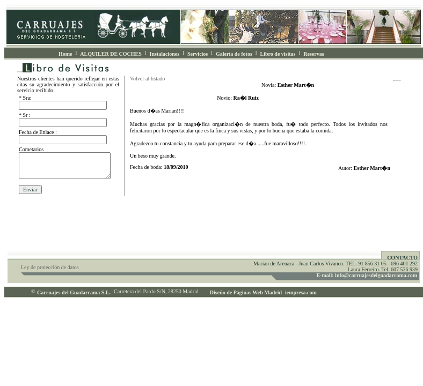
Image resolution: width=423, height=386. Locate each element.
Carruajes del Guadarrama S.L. (74, 292)
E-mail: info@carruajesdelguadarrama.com (366, 275)
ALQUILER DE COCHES (110, 54)
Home (65, 54)
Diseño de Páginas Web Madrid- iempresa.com (260, 292)
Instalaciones (165, 54)
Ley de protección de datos (50, 267)
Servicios (197, 54)
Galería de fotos (234, 54)
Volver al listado (147, 78)
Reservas (313, 54)
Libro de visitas (278, 54)
